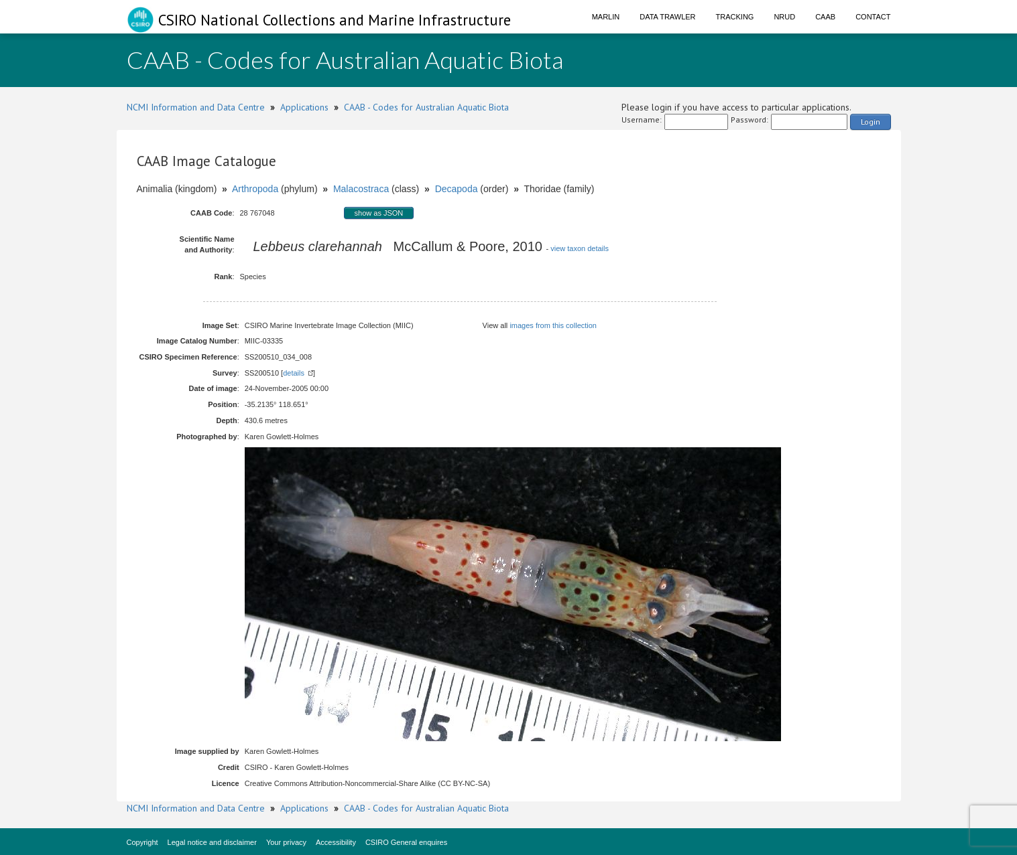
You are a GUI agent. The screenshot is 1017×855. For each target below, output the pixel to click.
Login (870, 121)
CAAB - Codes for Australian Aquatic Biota (426, 107)
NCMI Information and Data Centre (196, 107)
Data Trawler (667, 17)
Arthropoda (255, 188)
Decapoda (456, 188)
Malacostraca (361, 188)
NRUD (784, 17)
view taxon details (579, 248)
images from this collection (553, 325)
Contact (872, 17)
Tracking (735, 17)
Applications (304, 107)
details (293, 373)
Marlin (606, 17)
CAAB (825, 17)
